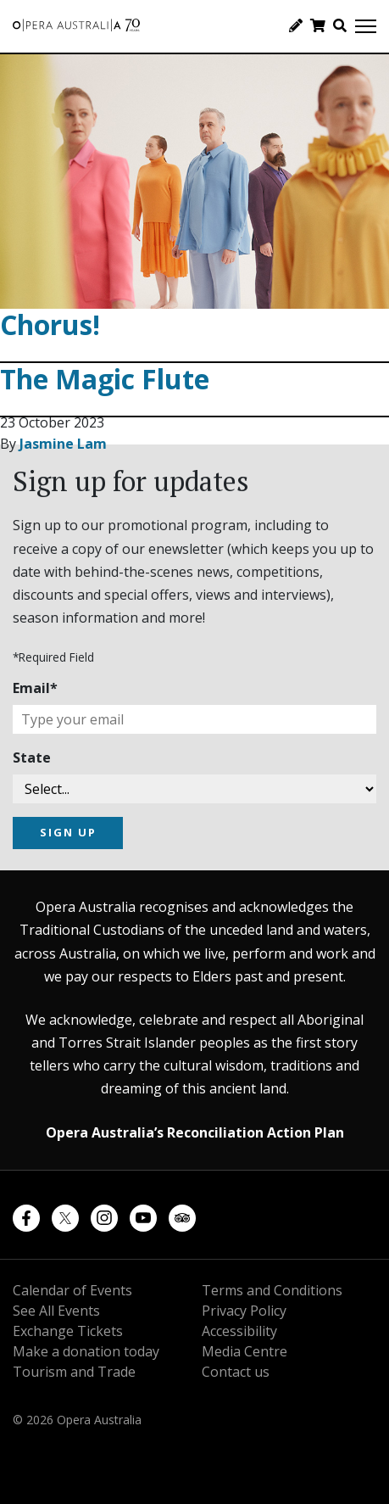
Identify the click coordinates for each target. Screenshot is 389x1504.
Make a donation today (86, 1351)
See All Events (56, 1310)
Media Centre (244, 1351)
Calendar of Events (72, 1290)
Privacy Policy (244, 1310)
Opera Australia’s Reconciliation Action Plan (195, 1132)
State (32, 757)
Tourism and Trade (74, 1371)
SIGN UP (68, 832)
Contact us (236, 1371)
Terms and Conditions (272, 1290)
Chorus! (50, 324)
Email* (35, 688)
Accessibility (239, 1331)
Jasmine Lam (63, 443)
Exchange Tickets (68, 1331)
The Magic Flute (104, 379)
